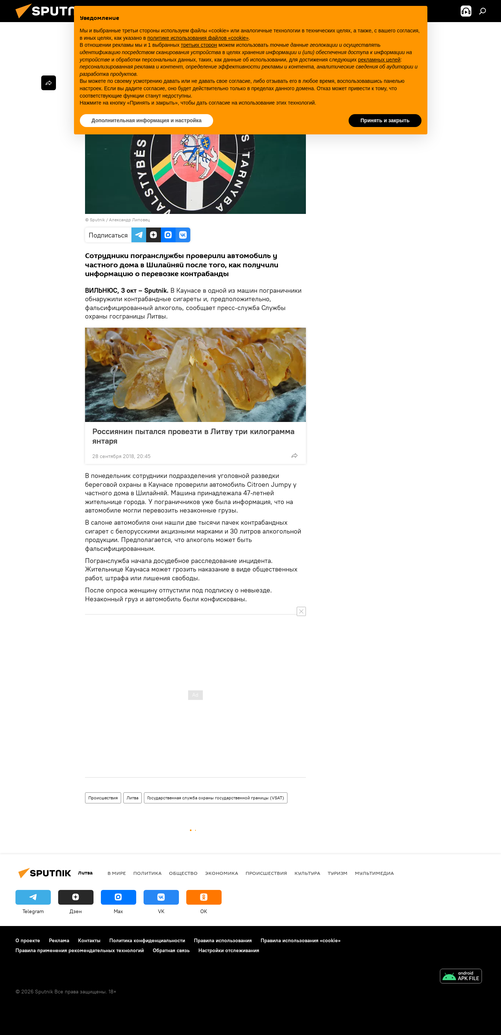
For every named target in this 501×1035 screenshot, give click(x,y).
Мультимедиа (374, 873)
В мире (116, 873)
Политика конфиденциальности (147, 940)
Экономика (221, 873)
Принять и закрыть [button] (384, 120)
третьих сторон (199, 45)
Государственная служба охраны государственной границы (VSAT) (215, 797)
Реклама (59, 940)
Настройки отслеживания (228, 950)
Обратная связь (171, 950)
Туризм (337, 873)
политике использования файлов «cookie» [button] (197, 38)
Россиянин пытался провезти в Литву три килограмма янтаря (193, 436)
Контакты (89, 940)
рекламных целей (379, 60)
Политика (147, 873)
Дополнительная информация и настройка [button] (147, 120)
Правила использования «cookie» (301, 940)
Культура (307, 873)
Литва (132, 797)
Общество (183, 873)
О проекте (27, 940)
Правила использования (223, 940)
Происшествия (103, 797)
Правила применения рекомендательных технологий (79, 950)
